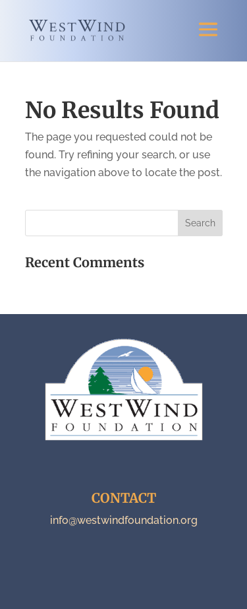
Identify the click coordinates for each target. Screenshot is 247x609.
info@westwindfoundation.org (124, 520)
